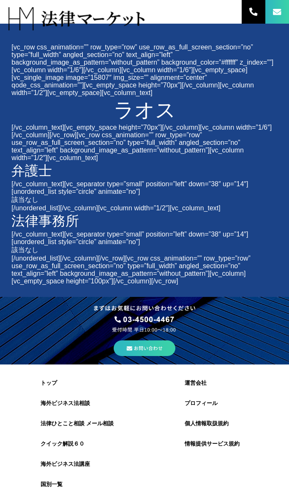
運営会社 (196, 383)
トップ (49, 383)
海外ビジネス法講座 (65, 464)
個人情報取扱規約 (207, 423)
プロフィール (201, 403)
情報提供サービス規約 (212, 443)
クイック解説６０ (63, 443)
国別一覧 (52, 484)
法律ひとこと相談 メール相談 (77, 423)
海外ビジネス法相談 (65, 403)
